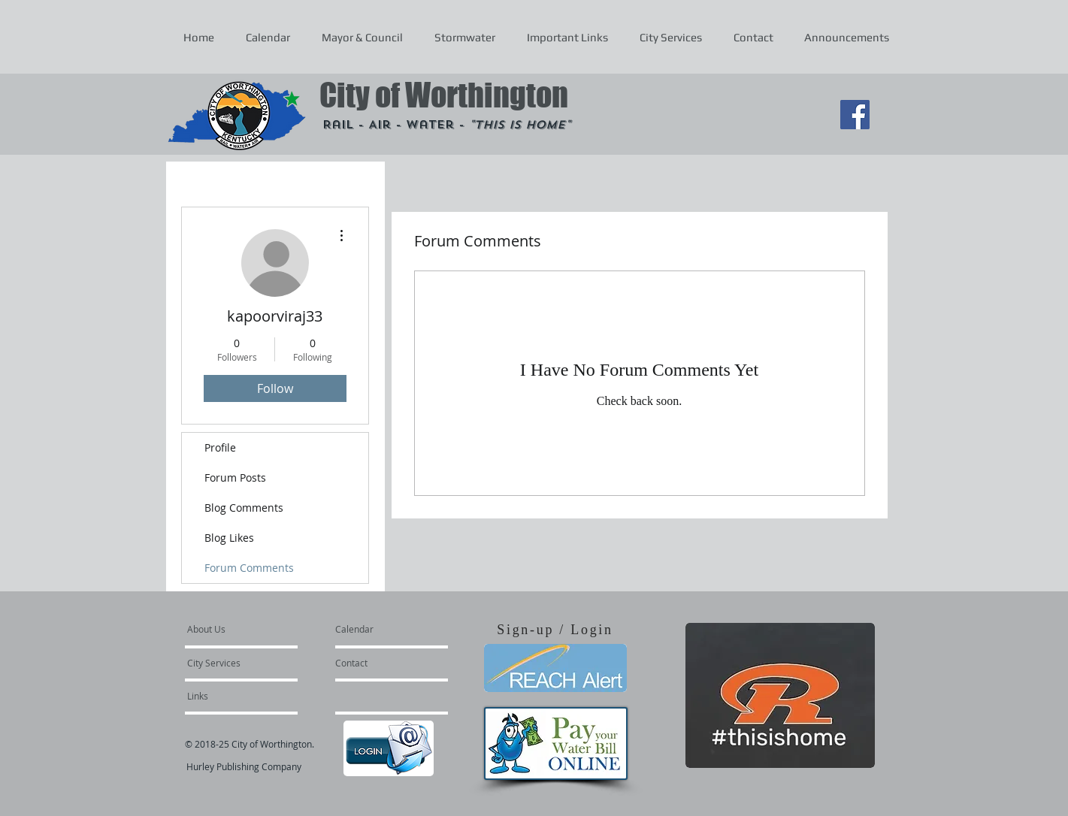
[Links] (227, 696)
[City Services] (230, 662)
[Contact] (375, 662)
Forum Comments (249, 568)
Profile (220, 447)
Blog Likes (229, 537)
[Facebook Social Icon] (855, 114)
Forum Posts (235, 477)
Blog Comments (243, 507)
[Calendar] (378, 629)
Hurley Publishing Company (243, 766)
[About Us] (244, 629)
